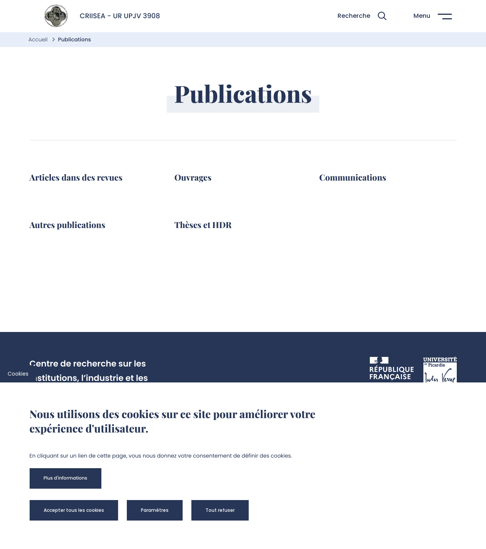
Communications (352, 177)
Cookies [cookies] (18, 374)
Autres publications (68, 224)
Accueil (38, 39)
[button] (362, 16)
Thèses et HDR (203, 224)
